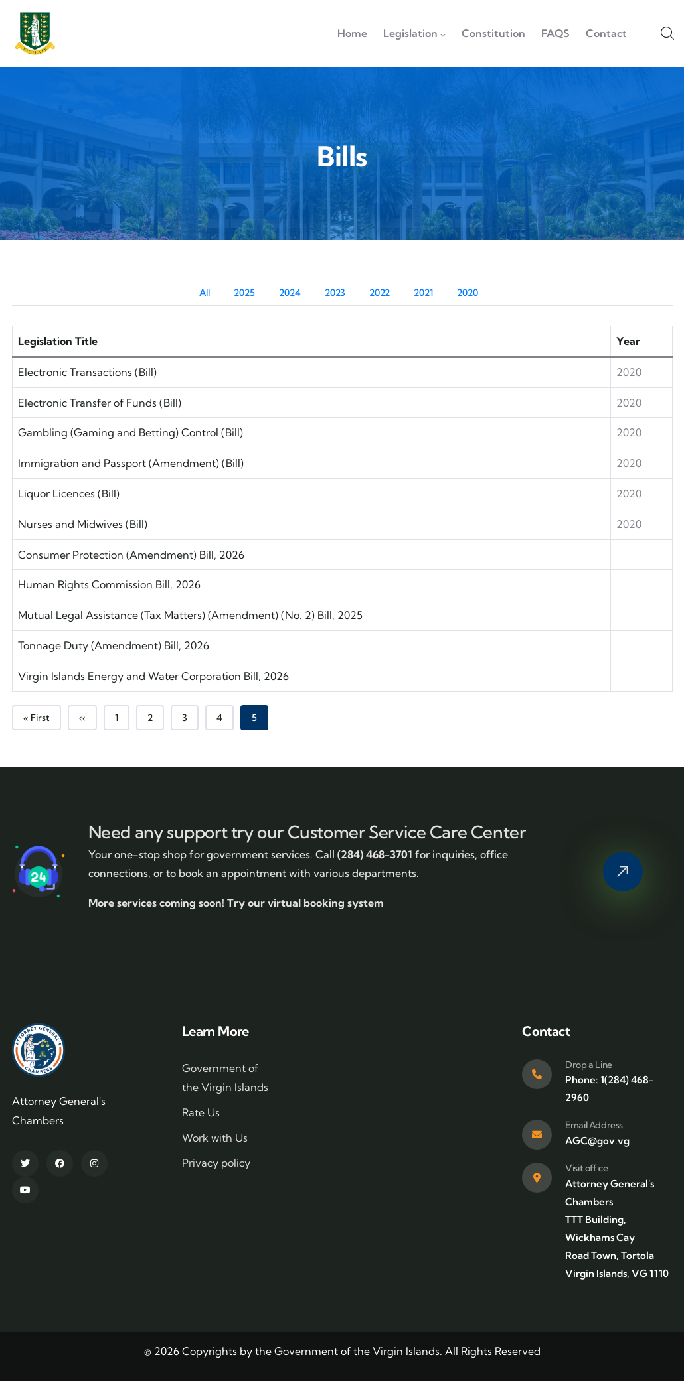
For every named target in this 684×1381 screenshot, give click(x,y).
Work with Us (215, 1137)
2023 (335, 292)
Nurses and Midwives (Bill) (82, 524)
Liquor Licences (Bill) (69, 493)
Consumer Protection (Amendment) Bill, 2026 (131, 554)
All (204, 292)
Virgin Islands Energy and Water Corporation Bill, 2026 (153, 676)
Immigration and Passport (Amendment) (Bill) (131, 463)
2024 (290, 292)
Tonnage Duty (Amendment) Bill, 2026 (113, 645)
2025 (244, 292)
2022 (379, 292)
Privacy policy (216, 1162)
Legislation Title (58, 341)
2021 (423, 292)
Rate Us (201, 1112)
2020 (467, 292)
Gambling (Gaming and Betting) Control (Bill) (130, 432)
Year (628, 341)
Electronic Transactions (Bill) (87, 372)
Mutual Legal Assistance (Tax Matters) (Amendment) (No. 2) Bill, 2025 (190, 615)
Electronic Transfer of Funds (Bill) (99, 402)
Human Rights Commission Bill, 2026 (109, 584)
